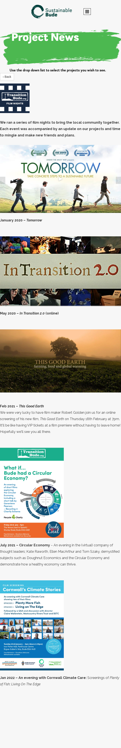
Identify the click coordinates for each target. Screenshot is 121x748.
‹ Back (7, 76)
